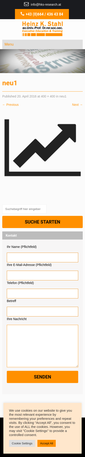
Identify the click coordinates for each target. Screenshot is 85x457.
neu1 (62, 96)
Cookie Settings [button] (22, 443)
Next (77, 104)
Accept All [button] (46, 443)
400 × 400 (48, 96)
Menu (9, 44)
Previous (10, 104)
